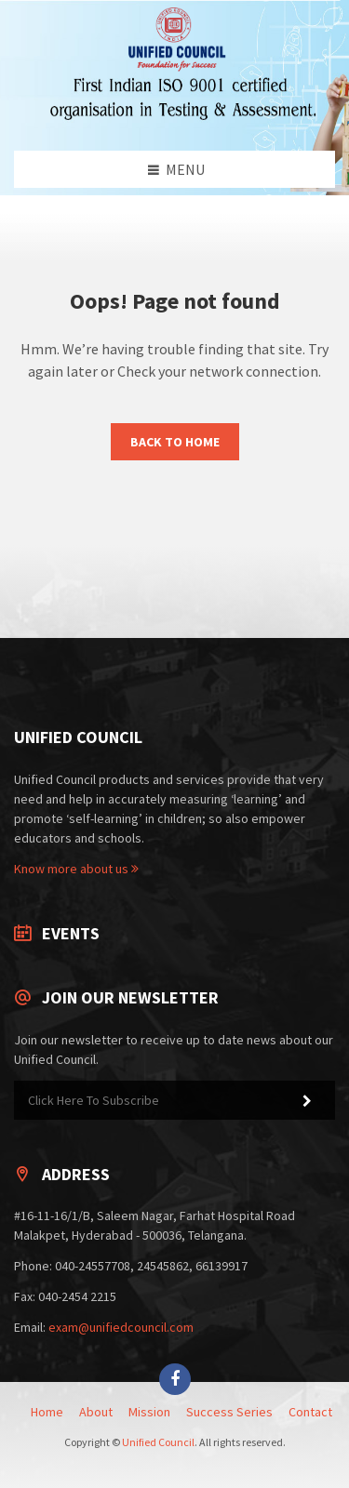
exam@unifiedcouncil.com (121, 1327)
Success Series (229, 1411)
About (96, 1411)
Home (47, 1411)
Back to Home (175, 441)
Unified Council (158, 1442)
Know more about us (76, 868)
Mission (149, 1411)
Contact (310, 1411)
